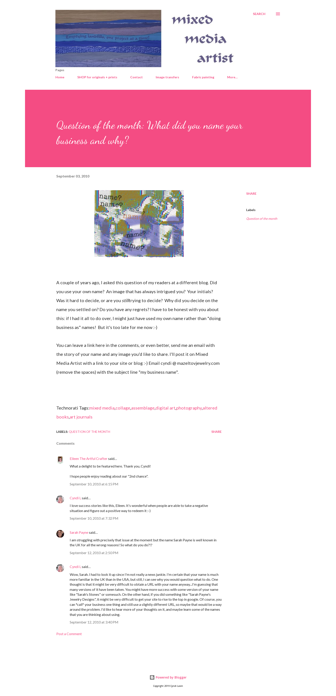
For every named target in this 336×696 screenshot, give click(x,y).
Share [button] (251, 193)
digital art (165, 407)
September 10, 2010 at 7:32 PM (94, 518)
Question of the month (261, 218)
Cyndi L (75, 498)
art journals (81, 416)
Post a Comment (69, 634)
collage (123, 407)
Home (59, 77)
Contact (136, 77)
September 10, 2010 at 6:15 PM (94, 484)
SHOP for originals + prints (97, 77)
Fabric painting (203, 77)
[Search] (259, 14)
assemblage (143, 407)
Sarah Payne (79, 532)
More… (232, 77)
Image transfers (167, 77)
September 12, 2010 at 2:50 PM (94, 553)
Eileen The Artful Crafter (88, 458)
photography (189, 407)
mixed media (102, 407)
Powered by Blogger (168, 677)
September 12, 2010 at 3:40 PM (94, 622)
